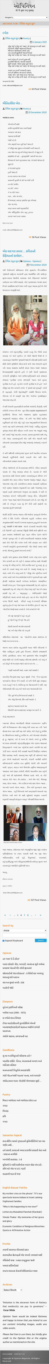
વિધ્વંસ (5, 1111)
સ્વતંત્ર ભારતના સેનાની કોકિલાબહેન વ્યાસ (20, 1270)
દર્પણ (5, 33)
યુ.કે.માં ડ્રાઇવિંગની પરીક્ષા (13, 1007)
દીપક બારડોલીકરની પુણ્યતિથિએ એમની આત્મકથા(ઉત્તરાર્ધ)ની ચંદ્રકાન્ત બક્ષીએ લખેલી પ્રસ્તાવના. (21, 1027)
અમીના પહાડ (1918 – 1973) (14, 1012)
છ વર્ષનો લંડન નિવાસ (12, 1018)
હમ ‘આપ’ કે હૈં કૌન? (11, 958)
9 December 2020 (37, 264)
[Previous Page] (10, 915)
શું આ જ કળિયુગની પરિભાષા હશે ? (17, 1055)
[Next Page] (35, 915)
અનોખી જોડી (8, 987)
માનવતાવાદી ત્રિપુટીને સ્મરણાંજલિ (17, 1070)
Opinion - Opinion (31, 261)
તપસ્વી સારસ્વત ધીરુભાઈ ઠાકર (16, 1249)
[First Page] (5, 915)
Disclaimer (7, 1354)
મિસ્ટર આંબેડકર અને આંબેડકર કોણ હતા (20, 1100)
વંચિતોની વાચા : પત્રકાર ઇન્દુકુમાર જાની (18, 1260)
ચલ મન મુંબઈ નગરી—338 (14, 982)
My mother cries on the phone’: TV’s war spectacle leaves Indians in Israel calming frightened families (22, 1197)
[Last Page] (40, 915)
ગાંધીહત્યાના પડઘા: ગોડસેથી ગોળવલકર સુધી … (22, 1080)
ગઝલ (5, 1105)
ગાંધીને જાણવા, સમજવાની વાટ (15, 1036)
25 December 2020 (36, 112)
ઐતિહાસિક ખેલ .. (12, 103)
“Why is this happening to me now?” (20, 1206)
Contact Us (19, 1354)
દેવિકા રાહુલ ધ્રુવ (12, 38)
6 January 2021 (38, 42)
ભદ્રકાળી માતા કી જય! (11, 1174)
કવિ (4, 1116)
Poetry (26, 38)
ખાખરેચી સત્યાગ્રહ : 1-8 (12, 1159)
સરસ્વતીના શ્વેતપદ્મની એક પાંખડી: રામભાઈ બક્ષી (23, 1255)
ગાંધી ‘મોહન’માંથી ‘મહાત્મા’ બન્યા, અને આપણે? (22, 1075)
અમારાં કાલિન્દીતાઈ (10, 1265)
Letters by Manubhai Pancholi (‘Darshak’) (22, 1211)
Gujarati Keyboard (14, 940)
